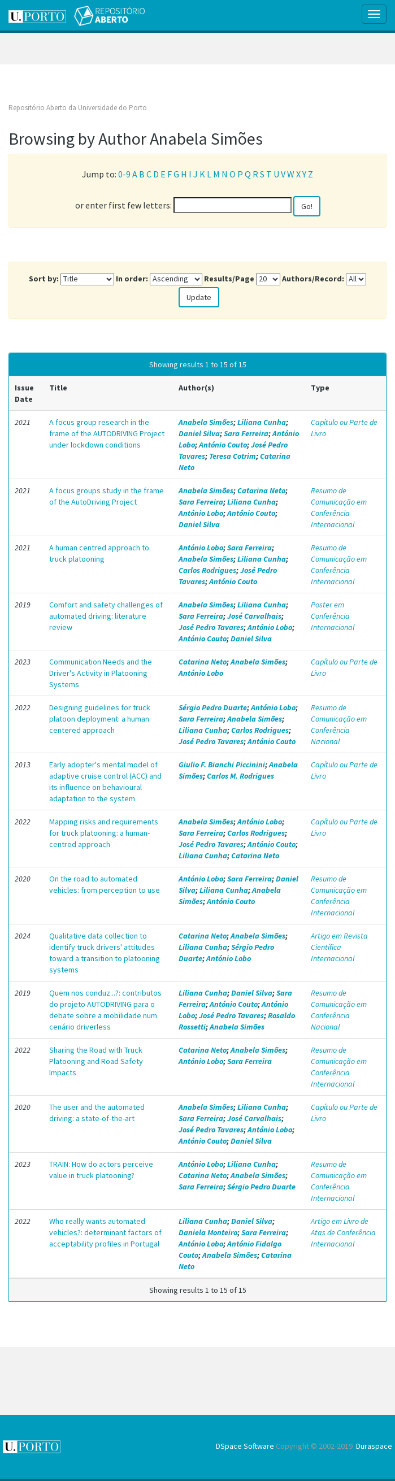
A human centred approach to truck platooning (99, 553)
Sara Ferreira (246, 433)
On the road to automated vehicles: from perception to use (104, 884)
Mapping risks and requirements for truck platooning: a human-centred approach (103, 832)
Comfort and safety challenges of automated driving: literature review (106, 616)
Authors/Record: (313, 278)
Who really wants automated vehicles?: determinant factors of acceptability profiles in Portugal (105, 1232)
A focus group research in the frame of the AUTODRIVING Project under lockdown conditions (106, 433)
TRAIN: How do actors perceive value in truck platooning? (101, 1169)
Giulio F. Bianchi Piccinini (222, 764)
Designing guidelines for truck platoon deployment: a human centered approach (99, 718)
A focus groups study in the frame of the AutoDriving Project (106, 496)
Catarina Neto (261, 490)
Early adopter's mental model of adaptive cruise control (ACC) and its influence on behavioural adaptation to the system (105, 781)
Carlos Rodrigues (207, 570)
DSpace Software (245, 1446)
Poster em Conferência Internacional (332, 616)
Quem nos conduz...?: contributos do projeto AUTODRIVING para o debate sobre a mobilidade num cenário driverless (105, 1010)
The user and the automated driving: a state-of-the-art (97, 1112)
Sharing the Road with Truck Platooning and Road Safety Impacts (96, 1061)
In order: (132, 278)
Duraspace (374, 1446)
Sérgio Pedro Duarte (213, 707)
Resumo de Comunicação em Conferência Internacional (339, 507)
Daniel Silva (199, 433)
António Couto (223, 445)
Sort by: (44, 278)
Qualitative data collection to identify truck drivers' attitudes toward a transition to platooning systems (104, 953)
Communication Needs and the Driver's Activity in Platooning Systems (100, 673)
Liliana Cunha (261, 422)
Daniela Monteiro (208, 1232)
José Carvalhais (254, 616)
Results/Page (229, 278)
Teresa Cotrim (232, 456)
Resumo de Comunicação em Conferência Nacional (339, 724)
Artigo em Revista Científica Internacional (339, 947)
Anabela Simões (206, 422)
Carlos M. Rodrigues (240, 776)
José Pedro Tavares (211, 627)
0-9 (124, 174)
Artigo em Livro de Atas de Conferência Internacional (343, 1232)
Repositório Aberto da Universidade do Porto (77, 107)
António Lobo (201, 513)
